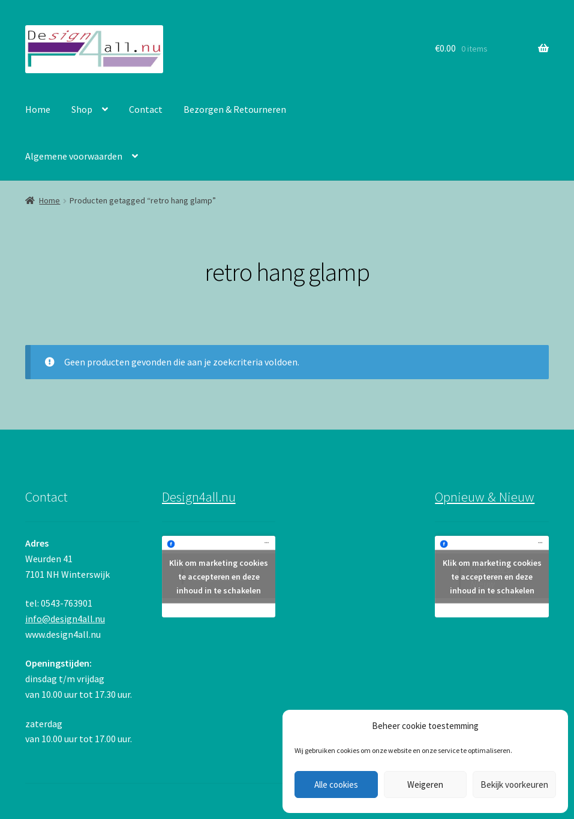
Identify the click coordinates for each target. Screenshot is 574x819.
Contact (146, 109)
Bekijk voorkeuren (514, 784)
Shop (81, 109)
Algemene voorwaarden (73, 156)
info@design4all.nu (65, 619)
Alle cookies (336, 784)
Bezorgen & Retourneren (235, 109)
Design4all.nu (199, 496)
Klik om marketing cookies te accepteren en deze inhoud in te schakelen (218, 576)
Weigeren (425, 784)
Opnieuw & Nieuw (484, 496)
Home (37, 109)
